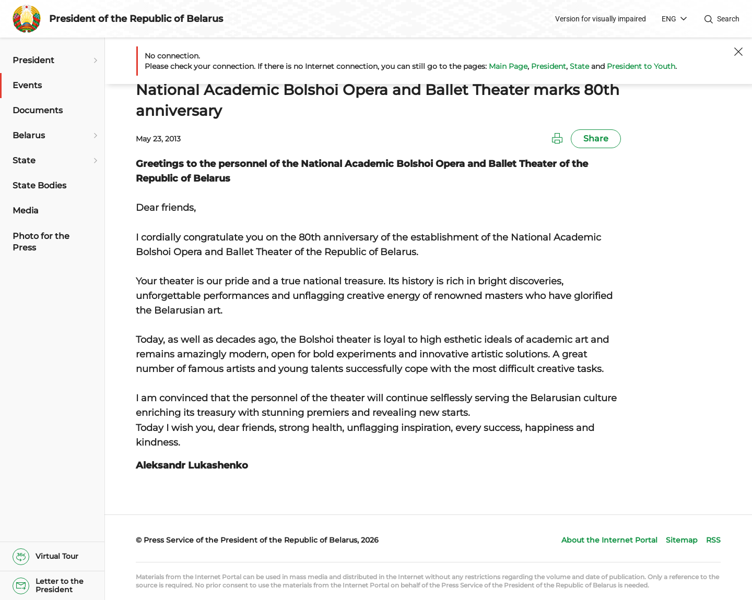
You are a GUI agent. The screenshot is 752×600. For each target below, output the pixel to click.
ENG (669, 19)
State (579, 66)
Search (728, 19)
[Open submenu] (94, 60)
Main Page (508, 66)
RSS (713, 540)
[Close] (738, 51)
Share (595, 138)
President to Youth (641, 66)
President (548, 66)
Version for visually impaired (600, 19)
